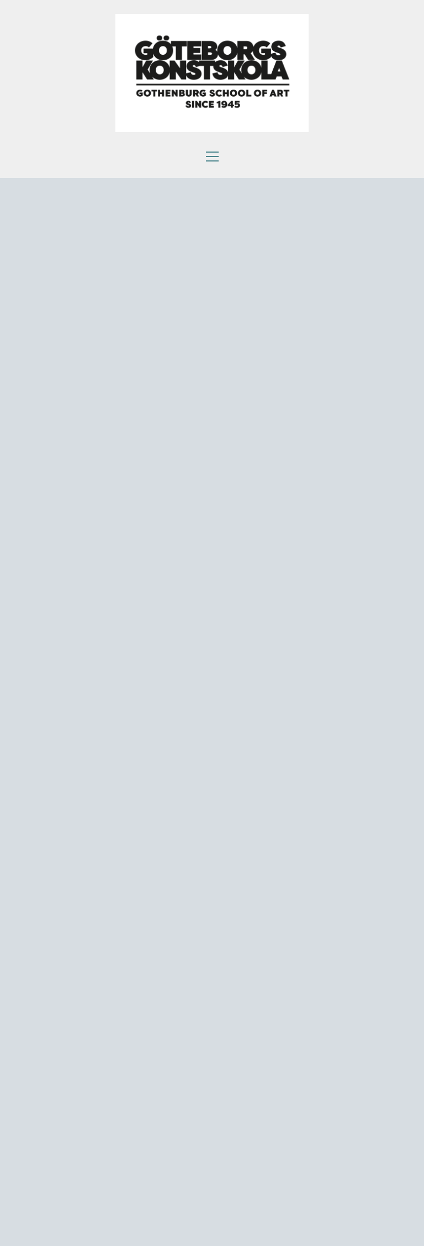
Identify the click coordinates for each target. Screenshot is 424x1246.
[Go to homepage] (212, 73)
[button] (212, 156)
